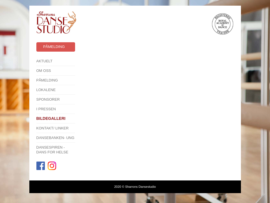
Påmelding (47, 80)
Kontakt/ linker (52, 128)
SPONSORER (48, 99)
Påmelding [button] (54, 47)
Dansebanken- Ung (55, 138)
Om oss (43, 71)
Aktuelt (44, 61)
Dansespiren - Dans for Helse (52, 149)
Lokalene (46, 90)
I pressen (46, 109)
